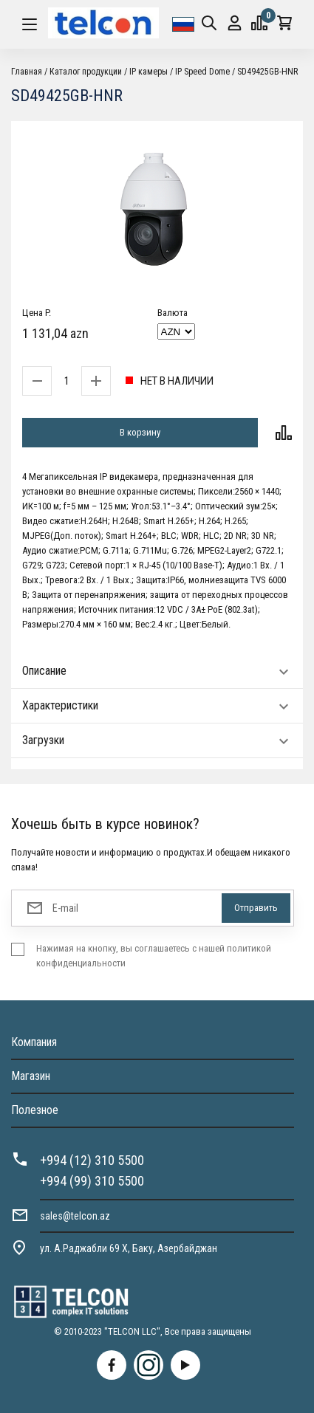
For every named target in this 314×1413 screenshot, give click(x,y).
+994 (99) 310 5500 (92, 1181)
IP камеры (148, 71)
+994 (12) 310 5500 (92, 1160)
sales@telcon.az (75, 1216)
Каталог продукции (86, 71)
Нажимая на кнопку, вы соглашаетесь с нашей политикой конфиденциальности (153, 956)
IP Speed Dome (202, 71)
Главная (26, 71)
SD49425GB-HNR (267, 71)
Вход (235, 23)
